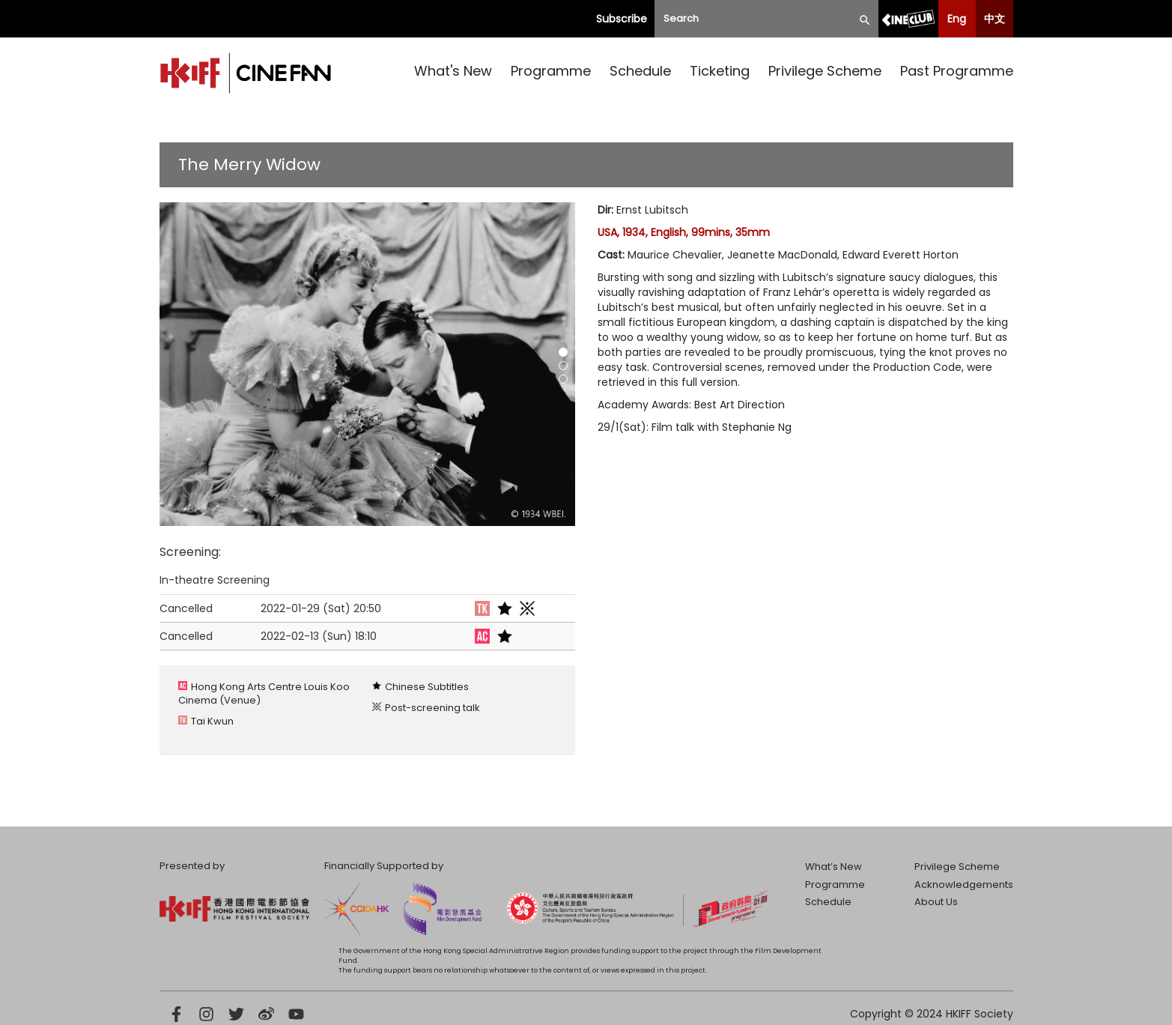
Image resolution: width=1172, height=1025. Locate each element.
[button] (563, 352)
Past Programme (956, 70)
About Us (936, 902)
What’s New (833, 866)
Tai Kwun (212, 721)
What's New (453, 70)
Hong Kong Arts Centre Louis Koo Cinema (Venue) (264, 693)
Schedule (640, 70)
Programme (551, 70)
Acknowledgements (963, 884)
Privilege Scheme (824, 70)
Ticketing (720, 70)
